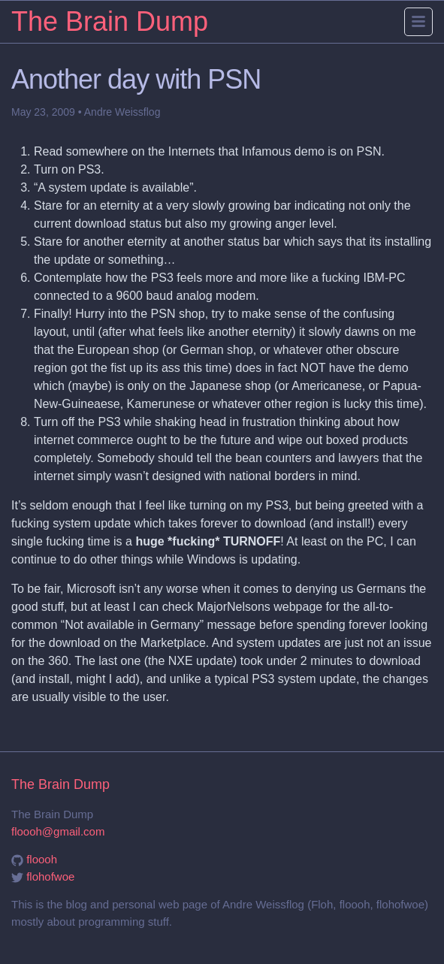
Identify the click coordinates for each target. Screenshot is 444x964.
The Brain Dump (109, 21)
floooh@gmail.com (57, 831)
